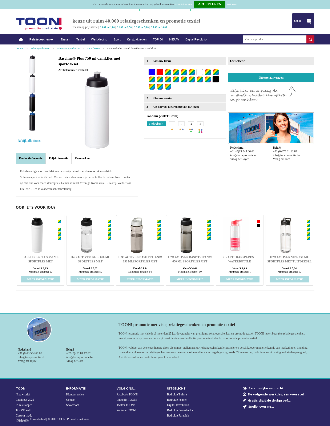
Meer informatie (183, 4)
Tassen (65, 39)
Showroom (72, 405)
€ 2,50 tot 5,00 (141, 27)
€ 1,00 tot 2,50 (124, 27)
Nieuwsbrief (23, 394)
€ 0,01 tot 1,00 (107, 27)
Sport (116, 39)
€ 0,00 (298, 21)
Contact (70, 399)
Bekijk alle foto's (29, 140)
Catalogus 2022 (25, 399)
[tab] (31, 158)
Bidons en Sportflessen (68, 48)
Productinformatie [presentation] (31, 158)
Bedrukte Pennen (177, 399)
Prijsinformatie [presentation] (58, 158)
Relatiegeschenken (42, 39)
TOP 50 (158, 39)
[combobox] (274, 39)
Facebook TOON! (127, 394)
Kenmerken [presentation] (82, 158)
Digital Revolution (196, 39)
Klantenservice (75, 394)
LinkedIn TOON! (127, 399)
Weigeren (232, 4)
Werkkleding (99, 39)
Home (21, 39)
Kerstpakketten (136, 39)
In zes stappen (24, 405)
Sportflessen (93, 48)
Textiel (80, 39)
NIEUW (174, 39)
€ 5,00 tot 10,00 (159, 27)
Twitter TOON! (126, 405)
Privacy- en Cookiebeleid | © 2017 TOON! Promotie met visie (52, 419)
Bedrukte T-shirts (177, 394)
